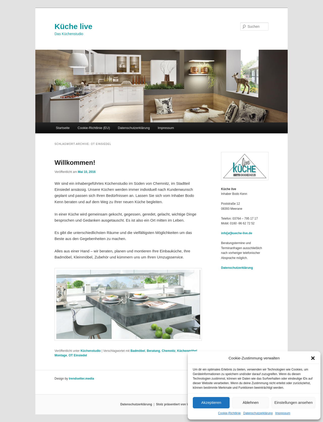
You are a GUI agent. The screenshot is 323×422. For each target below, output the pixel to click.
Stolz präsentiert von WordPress (179, 404)
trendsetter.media (81, 378)
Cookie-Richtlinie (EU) (94, 128)
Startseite (63, 128)
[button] (312, 358)
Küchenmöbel (187, 351)
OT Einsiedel (78, 355)
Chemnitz (168, 351)
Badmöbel (137, 351)
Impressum (282, 413)
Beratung (153, 351)
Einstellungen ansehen (293, 402)
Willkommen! (75, 162)
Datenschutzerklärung (258, 413)
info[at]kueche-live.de (236, 233)
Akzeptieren (211, 402)
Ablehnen (250, 402)
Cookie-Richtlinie (229, 413)
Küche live (73, 26)
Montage (61, 355)
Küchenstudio (90, 351)
